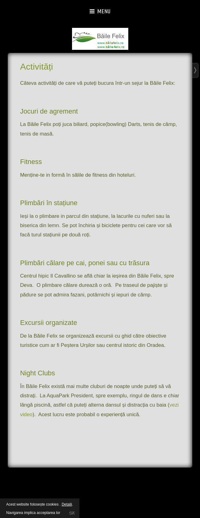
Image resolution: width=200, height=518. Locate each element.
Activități (36, 66)
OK (71, 512)
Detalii (67, 504)
